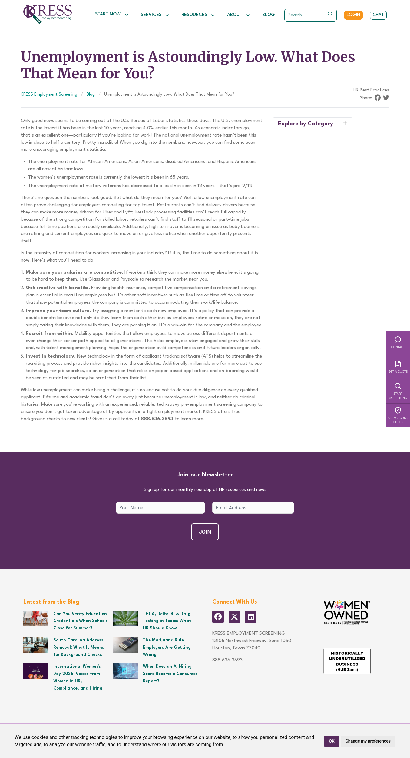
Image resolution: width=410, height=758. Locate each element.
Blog (268, 15)
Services (155, 15)
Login (353, 15)
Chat (378, 15)
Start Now (112, 14)
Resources (198, 15)
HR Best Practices (371, 90)
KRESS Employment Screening (49, 94)
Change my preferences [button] (368, 741)
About (238, 15)
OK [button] (332, 741)
